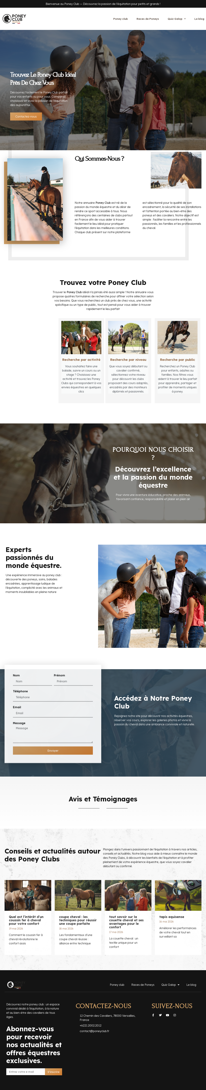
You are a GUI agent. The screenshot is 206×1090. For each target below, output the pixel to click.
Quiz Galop (177, 19)
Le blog (199, 18)
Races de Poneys (148, 18)
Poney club (120, 18)
